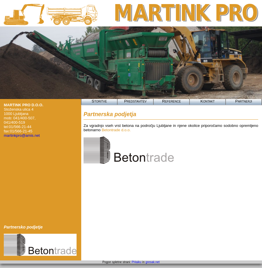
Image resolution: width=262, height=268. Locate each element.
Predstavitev (135, 101)
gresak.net (153, 262)
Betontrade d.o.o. (116, 130)
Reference (171, 101)
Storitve (99, 101)
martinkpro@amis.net (22, 135)
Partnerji (243, 101)
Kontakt (208, 101)
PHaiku (136, 262)
